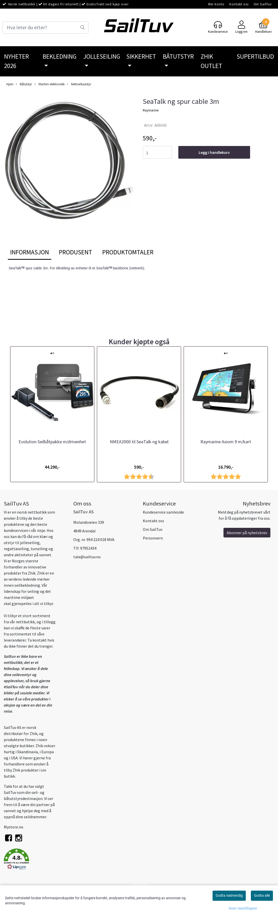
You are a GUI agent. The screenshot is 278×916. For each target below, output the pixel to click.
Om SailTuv (263, 4)
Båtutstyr (178, 56)
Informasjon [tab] (29, 252)
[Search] (46, 27)
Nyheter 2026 (16, 61)
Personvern (153, 538)
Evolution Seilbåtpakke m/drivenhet (52, 442)
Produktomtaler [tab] (127, 252)
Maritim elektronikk (49, 84)
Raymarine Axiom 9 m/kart (225, 442)
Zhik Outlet (211, 61)
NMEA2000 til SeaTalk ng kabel (139, 442)
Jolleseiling (101, 56)
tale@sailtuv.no (87, 556)
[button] (35, 859)
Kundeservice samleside (163, 512)
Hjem (9, 84)
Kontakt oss (238, 4)
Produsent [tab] (75, 252)
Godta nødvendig (229, 895)
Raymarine (151, 110)
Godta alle (262, 895)
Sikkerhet (141, 56)
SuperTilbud (255, 56)
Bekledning (60, 56)
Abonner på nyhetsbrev (247, 532)
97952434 (88, 548)
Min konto (216, 4)
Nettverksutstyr (79, 84)
